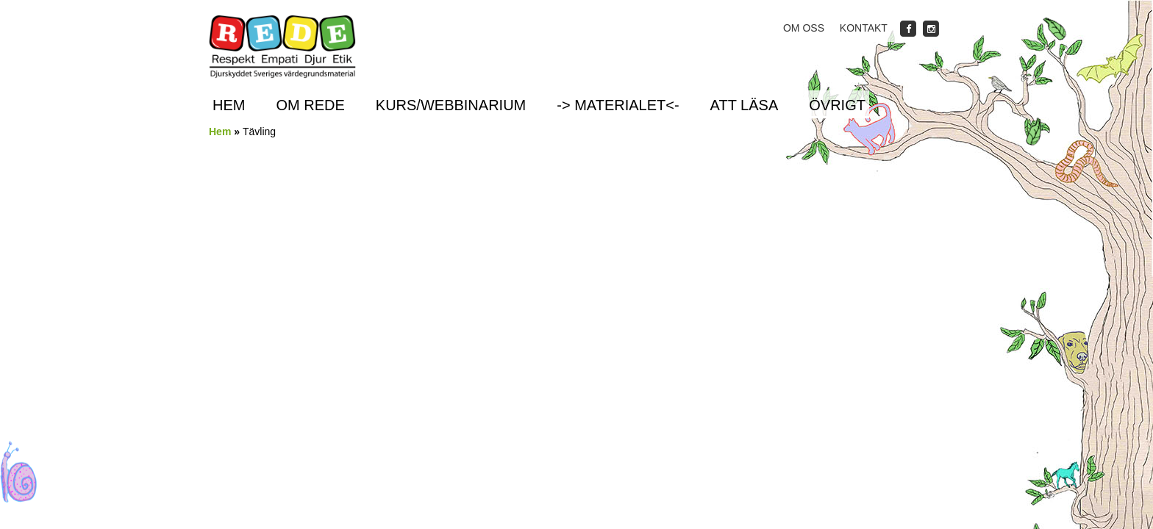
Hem (229, 105)
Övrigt (837, 105)
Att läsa (744, 105)
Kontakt (864, 28)
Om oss (803, 28)
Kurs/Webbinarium (451, 105)
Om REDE (310, 105)
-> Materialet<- (618, 105)
